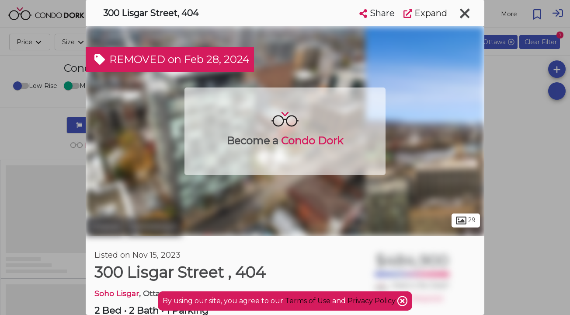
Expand (425, 13)
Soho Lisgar (116, 293)
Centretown (153, 226)
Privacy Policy (372, 301)
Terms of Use (307, 301)
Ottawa (104, 226)
